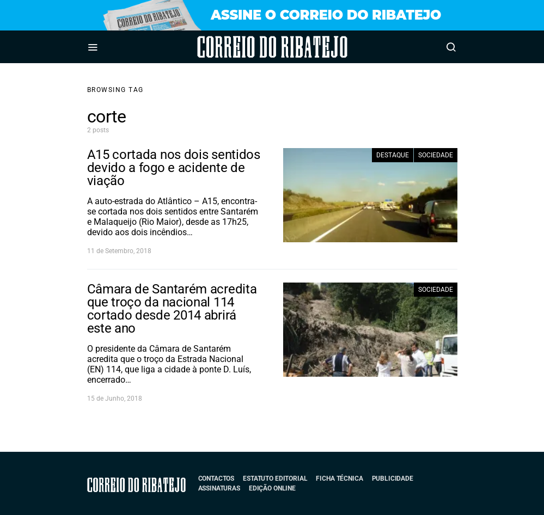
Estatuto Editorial (275, 478)
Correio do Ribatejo (242, 46)
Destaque (392, 155)
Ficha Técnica (339, 478)
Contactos (216, 478)
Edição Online (272, 488)
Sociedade (435, 155)
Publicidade (392, 478)
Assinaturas (219, 488)
